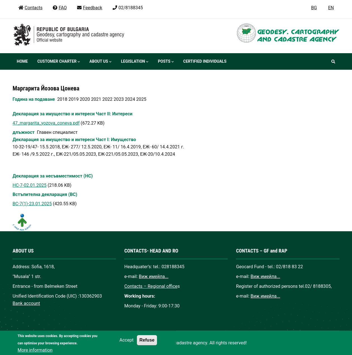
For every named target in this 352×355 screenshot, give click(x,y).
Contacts (30, 7)
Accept (127, 344)
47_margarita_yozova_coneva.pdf (46, 123)
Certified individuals (205, 61)
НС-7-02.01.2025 (29, 185)
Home (22, 61)
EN (331, 7)
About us (100, 62)
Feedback (89, 7)
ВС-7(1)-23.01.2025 (32, 203)
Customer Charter (58, 62)
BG (314, 7)
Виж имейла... (153, 276)
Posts (165, 62)
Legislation (134, 62)
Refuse (146, 344)
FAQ (59, 7)
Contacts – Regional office (150, 286)
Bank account (26, 303)
